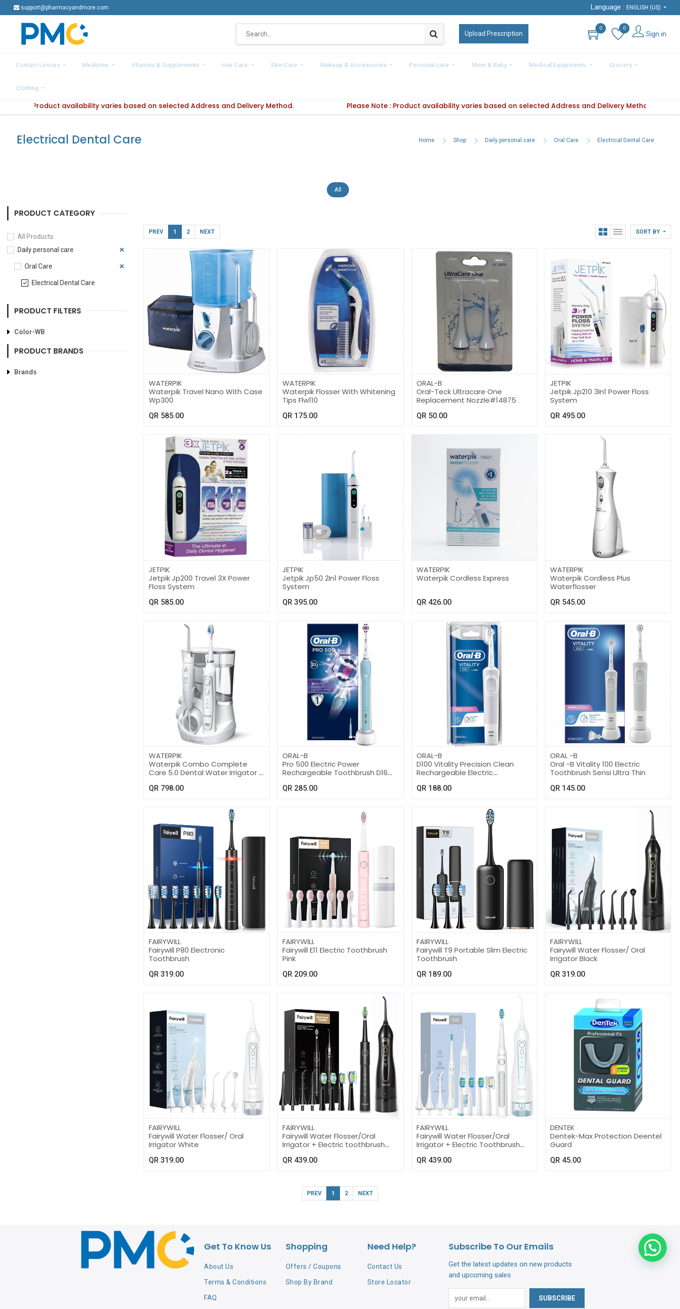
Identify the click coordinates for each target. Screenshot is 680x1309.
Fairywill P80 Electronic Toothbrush (187, 928)
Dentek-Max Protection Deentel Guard (606, 1114)
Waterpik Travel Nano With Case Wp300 (206, 369)
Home (426, 113)
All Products (35, 209)
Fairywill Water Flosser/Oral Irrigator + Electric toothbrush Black (333, 1118)
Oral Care (566, 113)
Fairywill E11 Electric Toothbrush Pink (334, 928)
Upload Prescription (494, 33)
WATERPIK (165, 357)
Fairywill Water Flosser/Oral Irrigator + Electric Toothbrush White (468, 1118)
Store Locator (389, 1255)
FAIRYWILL (165, 915)
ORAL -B (564, 729)
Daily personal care (510, 113)
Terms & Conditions (235, 1255)
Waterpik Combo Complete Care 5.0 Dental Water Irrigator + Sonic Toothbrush (206, 745)
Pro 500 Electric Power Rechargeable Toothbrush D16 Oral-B (335, 745)
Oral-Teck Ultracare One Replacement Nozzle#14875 (466, 369)
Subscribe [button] (557, 1271)
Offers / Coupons (313, 1240)
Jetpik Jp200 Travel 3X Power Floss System (199, 555)
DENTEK (562, 1101)
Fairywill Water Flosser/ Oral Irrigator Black (597, 928)
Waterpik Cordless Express (462, 551)
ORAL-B (429, 357)
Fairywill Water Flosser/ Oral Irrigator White (196, 1114)
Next (207, 205)
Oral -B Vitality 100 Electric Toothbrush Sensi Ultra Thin (598, 741)
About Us (218, 1240)
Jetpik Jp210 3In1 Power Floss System (599, 369)
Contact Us (384, 1240)
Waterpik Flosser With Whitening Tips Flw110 (338, 369)
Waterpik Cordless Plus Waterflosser (590, 555)
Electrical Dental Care (625, 113)
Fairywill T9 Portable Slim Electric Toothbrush (471, 928)
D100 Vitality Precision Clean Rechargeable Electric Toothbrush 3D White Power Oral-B (465, 750)
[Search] (433, 34)
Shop (459, 113)
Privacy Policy (226, 1286)
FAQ (210, 1271)
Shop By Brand (309, 1255)
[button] (650, 205)
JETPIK (560, 357)
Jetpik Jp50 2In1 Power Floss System (330, 555)
